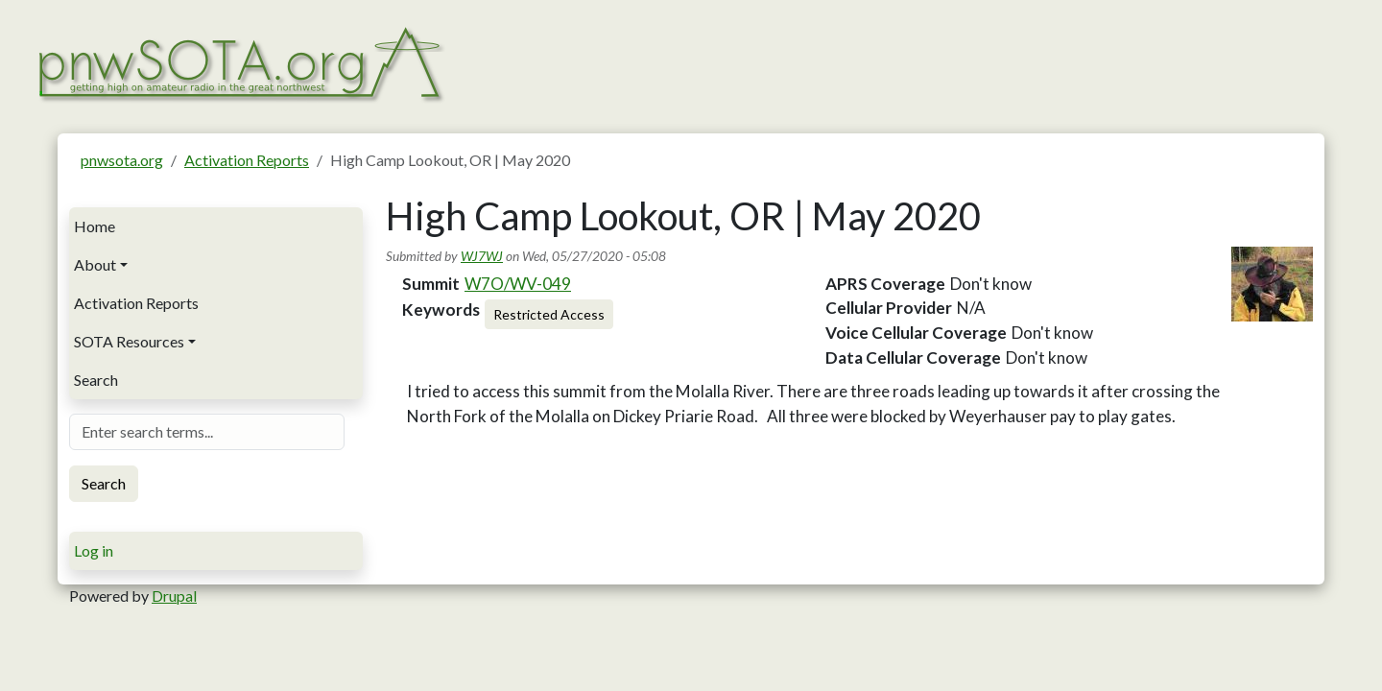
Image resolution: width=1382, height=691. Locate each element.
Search (96, 379)
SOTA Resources (129, 341)
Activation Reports (246, 160)
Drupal (174, 595)
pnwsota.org (122, 160)
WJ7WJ (482, 256)
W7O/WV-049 (518, 284)
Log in (93, 550)
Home (94, 226)
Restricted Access (549, 314)
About (95, 264)
